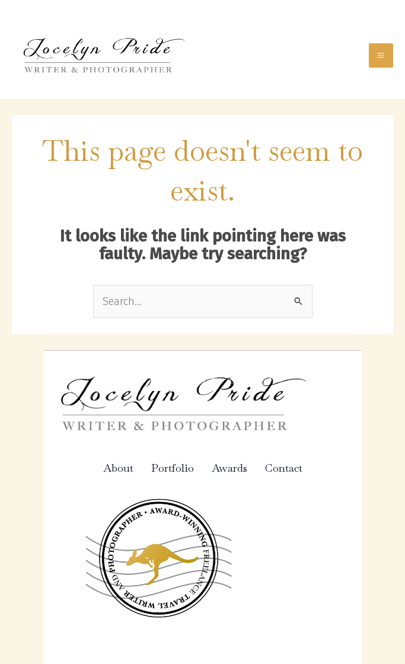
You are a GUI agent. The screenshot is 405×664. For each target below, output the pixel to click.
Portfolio (172, 468)
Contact (283, 468)
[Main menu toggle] (381, 55)
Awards (229, 468)
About (118, 468)
